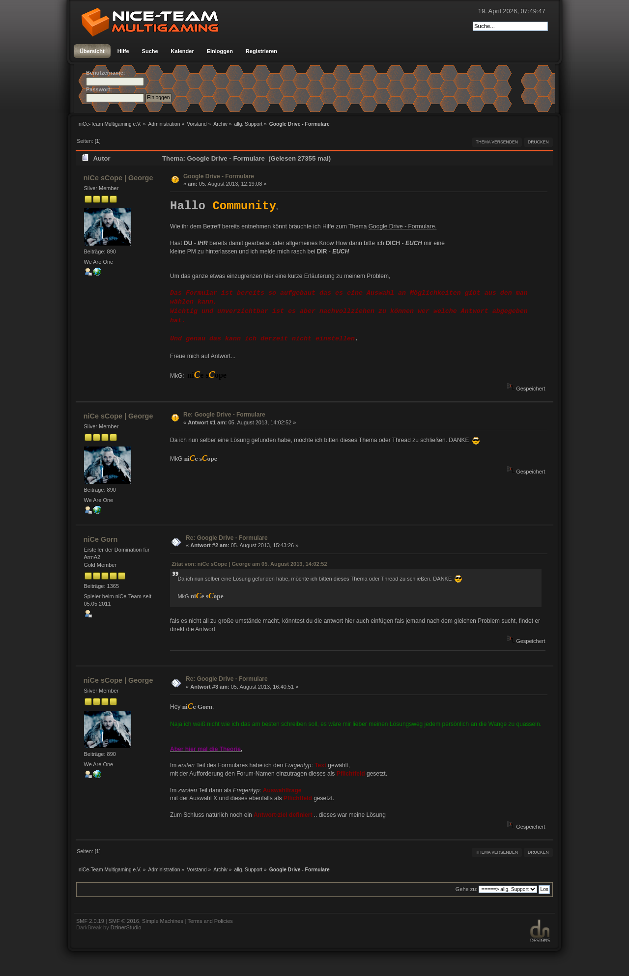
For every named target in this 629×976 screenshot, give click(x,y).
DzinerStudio (126, 927)
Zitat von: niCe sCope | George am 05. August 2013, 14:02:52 (249, 564)
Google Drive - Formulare (218, 176)
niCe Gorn (101, 539)
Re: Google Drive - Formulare (224, 414)
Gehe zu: (467, 889)
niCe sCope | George (118, 178)
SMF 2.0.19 (90, 921)
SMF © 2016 (124, 921)
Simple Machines (162, 921)
